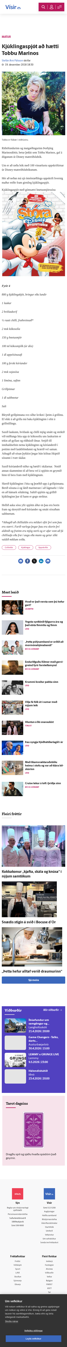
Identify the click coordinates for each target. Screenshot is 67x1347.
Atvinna (49, 1269)
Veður (49, 1277)
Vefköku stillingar (33, 1330)
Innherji (49, 1261)
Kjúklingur (25, 548)
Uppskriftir (43, 548)
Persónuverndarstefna (18, 1214)
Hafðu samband (49, 1216)
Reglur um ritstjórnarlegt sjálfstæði (17, 1209)
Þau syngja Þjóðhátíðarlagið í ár (44, 742)
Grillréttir (9, 548)
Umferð (49, 1231)
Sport (17, 1269)
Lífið (18, 1273)
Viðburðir (49, 1273)
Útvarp (18, 1285)
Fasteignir (49, 1265)
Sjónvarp (18, 1281)
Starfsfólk (49, 1227)
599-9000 (20, 1226)
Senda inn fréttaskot (49, 1243)
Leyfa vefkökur (33, 1339)
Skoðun (17, 1277)
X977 (49, 1289)
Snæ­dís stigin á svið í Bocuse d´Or (29, 922)
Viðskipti (18, 1265)
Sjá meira (33, 980)
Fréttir (17, 1261)
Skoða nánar (11, 1321)
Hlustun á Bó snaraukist (39, 722)
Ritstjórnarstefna (49, 1220)
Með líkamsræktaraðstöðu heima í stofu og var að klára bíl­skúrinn (44, 766)
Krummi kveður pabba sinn (41, 682)
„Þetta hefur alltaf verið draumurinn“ (32, 971)
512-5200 (52, 1208)
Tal (49, 1292)
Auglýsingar (49, 1212)
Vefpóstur (49, 1235)
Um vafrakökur (49, 1239)
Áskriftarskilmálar (49, 1223)
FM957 (49, 1285)
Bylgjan (49, 1281)
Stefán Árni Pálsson (12, 60)
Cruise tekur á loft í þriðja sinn (43, 783)
